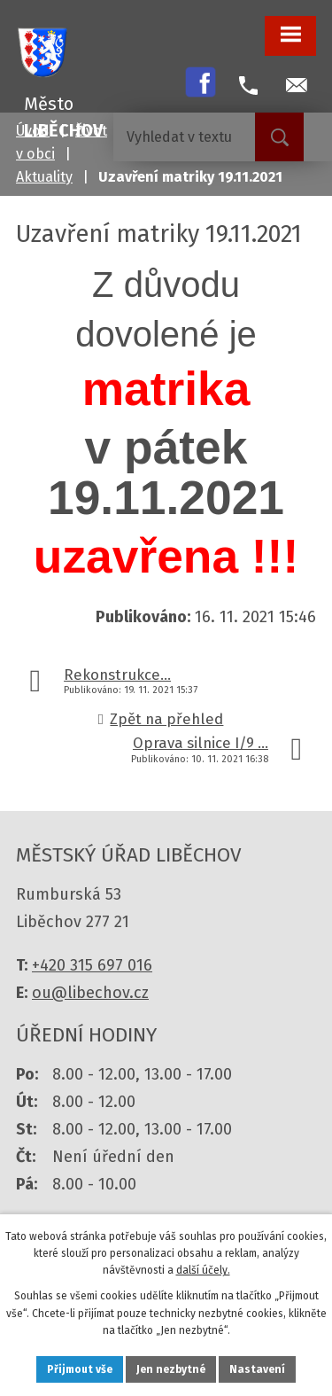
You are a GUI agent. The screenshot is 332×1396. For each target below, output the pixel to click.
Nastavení (257, 1369)
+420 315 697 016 (92, 965)
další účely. (203, 1270)
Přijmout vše (79, 1369)
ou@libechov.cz (90, 992)
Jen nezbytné (170, 1369)
